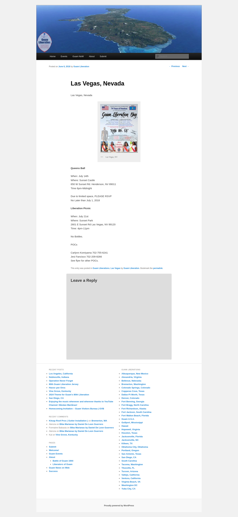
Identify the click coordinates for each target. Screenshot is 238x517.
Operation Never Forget (61, 380)
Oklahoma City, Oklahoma (134, 447)
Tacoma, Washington (132, 464)
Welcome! (54, 450)
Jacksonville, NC (130, 440)
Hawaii (124, 426)
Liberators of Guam (63, 464)
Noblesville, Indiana (59, 377)
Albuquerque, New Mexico (134, 373)
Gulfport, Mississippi (132, 422)
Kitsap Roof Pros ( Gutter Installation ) (68, 420)
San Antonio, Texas (131, 454)
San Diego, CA (56, 398)
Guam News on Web (59, 467)
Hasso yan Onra (57, 387)
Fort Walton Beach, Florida (135, 415)
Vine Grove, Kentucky (60, 391)
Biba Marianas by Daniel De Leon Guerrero (81, 424)
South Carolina (129, 461)
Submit (103, 56)
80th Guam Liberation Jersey (63, 384)
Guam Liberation (81, 66)
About (92, 56)
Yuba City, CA (128, 488)
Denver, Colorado (130, 398)
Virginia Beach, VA (130, 482)
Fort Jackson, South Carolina (136, 412)
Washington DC (129, 485)
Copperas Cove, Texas (132, 391)
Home (53, 56)
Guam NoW (78, 56)
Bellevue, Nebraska (131, 380)
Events (64, 56)
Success (53, 471)
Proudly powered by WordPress (119, 505)
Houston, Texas (129, 433)
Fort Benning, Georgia (132, 401)
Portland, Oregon (130, 450)
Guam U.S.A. (128, 419)
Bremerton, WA (99, 420)
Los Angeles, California (61, 373)
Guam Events (56, 453)
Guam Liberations (101, 268)
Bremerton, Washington (133, 384)
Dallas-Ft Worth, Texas (132, 394)
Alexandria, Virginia (131, 377)
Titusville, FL (128, 468)
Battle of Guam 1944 (63, 461)
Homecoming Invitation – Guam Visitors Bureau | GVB (76, 408)
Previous (174, 66)
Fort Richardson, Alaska (133, 408)
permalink (158, 268)
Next (185, 66)
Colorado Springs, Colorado (135, 387)
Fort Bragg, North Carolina (135, 405)
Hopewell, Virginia (130, 429)
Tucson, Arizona (129, 471)
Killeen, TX (126, 443)
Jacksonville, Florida (132, 436)
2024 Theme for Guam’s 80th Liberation (69, 394)
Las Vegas (115, 268)
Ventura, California (130, 478)
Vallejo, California (130, 475)
